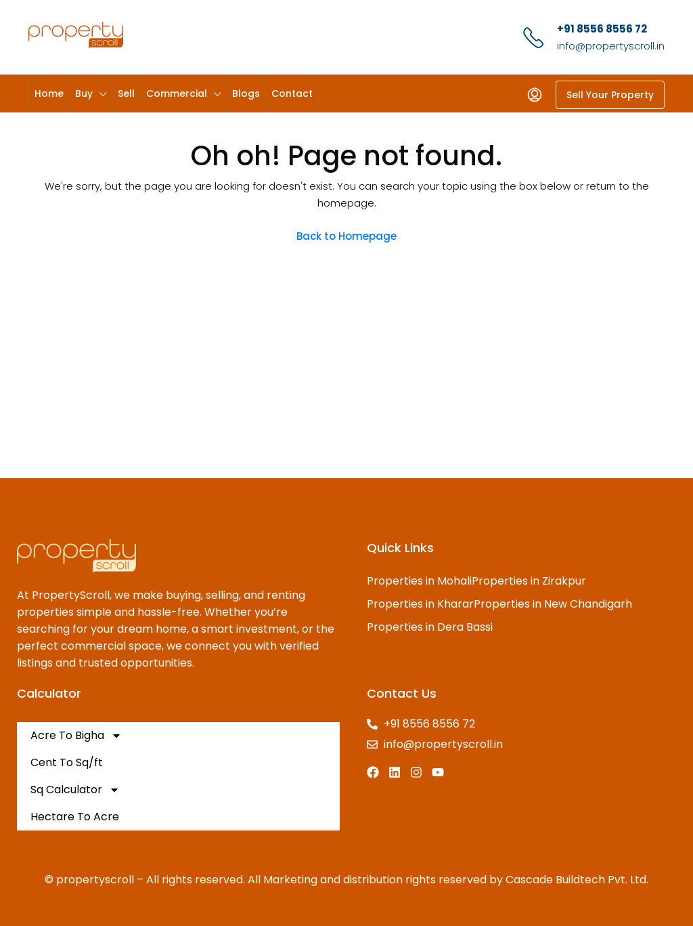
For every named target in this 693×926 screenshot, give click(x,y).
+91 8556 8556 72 (602, 29)
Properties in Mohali (419, 581)
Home (49, 93)
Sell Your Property (610, 95)
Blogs (246, 93)
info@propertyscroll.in (611, 46)
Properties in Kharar (420, 604)
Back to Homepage (346, 236)
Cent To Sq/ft (66, 762)
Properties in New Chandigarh (553, 604)
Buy (84, 93)
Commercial (176, 93)
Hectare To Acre (74, 816)
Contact (292, 93)
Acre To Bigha (76, 735)
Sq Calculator (75, 790)
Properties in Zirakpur (529, 581)
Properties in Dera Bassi (430, 627)
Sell (126, 93)
